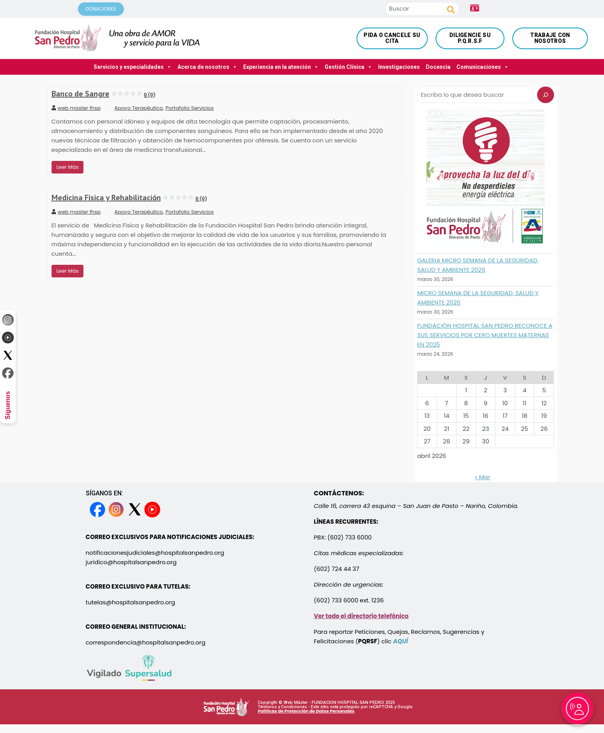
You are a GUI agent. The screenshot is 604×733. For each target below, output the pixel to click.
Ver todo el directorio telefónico (361, 616)
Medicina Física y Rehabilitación (129, 197)
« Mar (482, 477)
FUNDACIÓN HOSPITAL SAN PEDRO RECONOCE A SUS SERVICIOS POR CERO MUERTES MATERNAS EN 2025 (484, 335)
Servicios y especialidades (133, 67)
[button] (438, 178)
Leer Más (67, 167)
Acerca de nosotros (207, 67)
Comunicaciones (482, 67)
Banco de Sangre (104, 94)
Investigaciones (399, 67)
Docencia (438, 67)
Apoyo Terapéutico (139, 108)
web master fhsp (76, 108)
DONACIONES (101, 9)
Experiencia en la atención (281, 67)
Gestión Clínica (348, 67)
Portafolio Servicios (190, 108)
